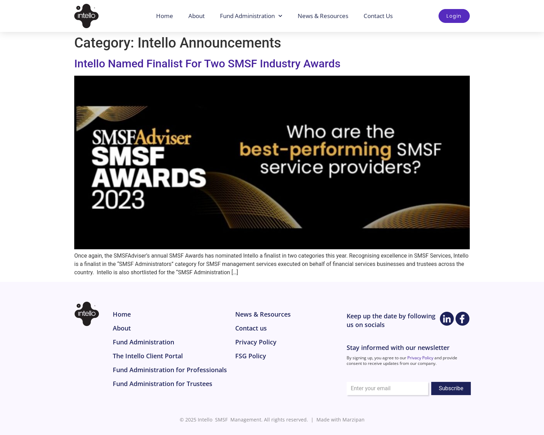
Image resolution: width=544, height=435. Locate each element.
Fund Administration (251, 16)
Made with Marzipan (340, 419)
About (197, 16)
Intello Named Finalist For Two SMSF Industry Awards (207, 63)
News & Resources (323, 16)
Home (164, 16)
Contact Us (378, 16)
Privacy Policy (420, 358)
